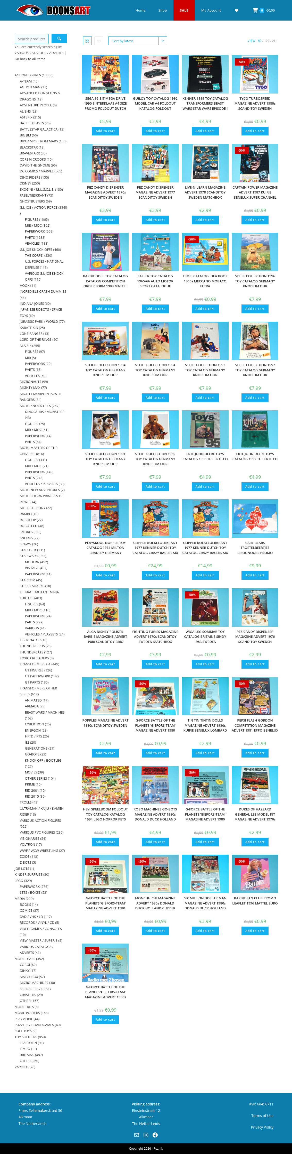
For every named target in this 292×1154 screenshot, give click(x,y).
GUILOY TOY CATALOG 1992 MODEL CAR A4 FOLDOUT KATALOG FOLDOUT (155, 103)
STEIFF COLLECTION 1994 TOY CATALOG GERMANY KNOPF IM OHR (105, 370)
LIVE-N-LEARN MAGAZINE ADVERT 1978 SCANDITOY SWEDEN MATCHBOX (205, 192)
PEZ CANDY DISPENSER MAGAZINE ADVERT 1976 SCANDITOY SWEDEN (255, 636)
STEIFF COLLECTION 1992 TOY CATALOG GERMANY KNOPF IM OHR (255, 370)
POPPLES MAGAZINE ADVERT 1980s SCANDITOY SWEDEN (105, 723)
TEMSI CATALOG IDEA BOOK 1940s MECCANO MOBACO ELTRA (205, 281)
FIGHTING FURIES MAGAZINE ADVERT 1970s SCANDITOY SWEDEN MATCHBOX (155, 636)
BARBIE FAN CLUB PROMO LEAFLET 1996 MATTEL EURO (255, 901)
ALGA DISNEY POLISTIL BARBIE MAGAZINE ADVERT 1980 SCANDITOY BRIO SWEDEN (105, 639)
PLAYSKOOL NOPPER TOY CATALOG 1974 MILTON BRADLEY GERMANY (105, 547)
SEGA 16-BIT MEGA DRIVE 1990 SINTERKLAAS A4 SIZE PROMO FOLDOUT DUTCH (105, 103)
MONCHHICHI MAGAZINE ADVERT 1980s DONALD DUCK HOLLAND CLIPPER (155, 903)
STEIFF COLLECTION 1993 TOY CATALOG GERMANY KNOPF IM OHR (205, 370)
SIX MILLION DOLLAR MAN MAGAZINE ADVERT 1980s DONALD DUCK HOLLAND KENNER (205, 906)
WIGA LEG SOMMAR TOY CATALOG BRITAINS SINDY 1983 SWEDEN (205, 636)
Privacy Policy (262, 1127)
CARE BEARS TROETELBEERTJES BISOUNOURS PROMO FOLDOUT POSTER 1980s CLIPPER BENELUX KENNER (255, 552)
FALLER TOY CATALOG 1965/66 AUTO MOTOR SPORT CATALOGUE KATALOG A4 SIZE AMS (155, 283)
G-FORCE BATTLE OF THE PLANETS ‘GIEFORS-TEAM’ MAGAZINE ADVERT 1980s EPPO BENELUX (105, 994)
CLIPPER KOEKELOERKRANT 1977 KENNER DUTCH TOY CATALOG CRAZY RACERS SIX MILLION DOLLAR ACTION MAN (155, 552)
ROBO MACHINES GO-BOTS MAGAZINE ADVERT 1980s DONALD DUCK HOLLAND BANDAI (155, 817)
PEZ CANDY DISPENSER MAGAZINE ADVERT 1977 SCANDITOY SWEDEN (155, 192)
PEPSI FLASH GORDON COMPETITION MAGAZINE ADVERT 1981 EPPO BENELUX (255, 725)
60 (260, 41)
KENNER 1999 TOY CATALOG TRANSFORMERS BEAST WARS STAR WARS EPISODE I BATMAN (205, 106)
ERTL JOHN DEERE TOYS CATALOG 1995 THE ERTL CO (205, 456)
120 (267, 41)
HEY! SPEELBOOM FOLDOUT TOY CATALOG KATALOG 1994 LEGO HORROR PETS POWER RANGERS (105, 817)
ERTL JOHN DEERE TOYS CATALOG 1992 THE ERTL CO (255, 456)
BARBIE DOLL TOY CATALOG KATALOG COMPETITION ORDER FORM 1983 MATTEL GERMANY (105, 283)
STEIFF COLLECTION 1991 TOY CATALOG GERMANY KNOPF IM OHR (105, 458)
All (274, 41)
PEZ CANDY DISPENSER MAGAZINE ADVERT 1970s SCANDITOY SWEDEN (105, 192)
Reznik (158, 1148)
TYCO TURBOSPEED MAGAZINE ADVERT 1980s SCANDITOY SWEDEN (255, 103)
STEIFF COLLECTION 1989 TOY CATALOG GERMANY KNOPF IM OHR (155, 458)
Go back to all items (30, 59)
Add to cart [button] (105, 131)
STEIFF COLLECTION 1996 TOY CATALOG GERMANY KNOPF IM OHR (255, 281)
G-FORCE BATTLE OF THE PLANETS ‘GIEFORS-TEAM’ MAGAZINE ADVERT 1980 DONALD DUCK (205, 817)
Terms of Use (262, 1115)
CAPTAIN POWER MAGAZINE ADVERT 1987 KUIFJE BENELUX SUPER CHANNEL (255, 192)
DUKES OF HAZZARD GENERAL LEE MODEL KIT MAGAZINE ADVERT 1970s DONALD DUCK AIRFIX (255, 817)
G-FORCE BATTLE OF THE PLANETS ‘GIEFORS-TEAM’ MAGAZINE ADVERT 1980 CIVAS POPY (155, 728)
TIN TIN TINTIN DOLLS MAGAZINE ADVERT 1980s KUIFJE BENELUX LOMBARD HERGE (205, 728)
